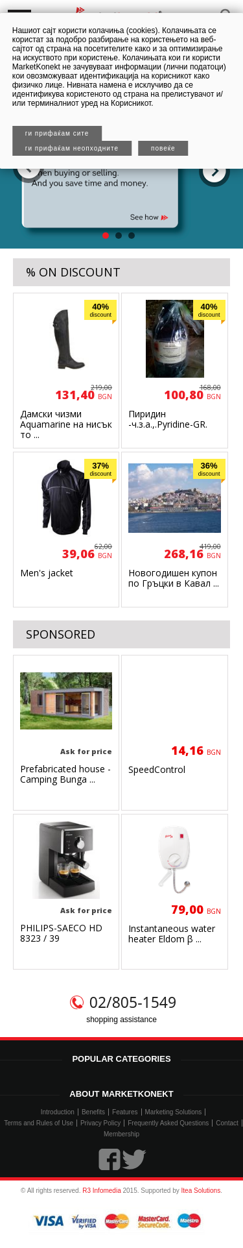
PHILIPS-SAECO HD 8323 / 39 (61, 933)
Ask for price (86, 751)
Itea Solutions (201, 1190)
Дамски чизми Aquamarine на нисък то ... (66, 424)
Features (124, 1112)
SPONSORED (60, 634)
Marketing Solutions (173, 1112)
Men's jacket (46, 573)
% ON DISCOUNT (73, 272)
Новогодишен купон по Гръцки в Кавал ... (173, 578)
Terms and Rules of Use (38, 1123)
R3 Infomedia (101, 1190)
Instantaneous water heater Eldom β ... (171, 933)
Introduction (58, 1112)
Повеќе (163, 148)
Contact (227, 1123)
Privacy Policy (100, 1123)
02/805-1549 (132, 1002)
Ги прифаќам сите (57, 133)
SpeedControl (156, 769)
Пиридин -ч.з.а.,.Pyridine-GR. (167, 419)
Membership (121, 1134)
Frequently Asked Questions (168, 1123)
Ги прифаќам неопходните (72, 148)
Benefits (93, 1112)
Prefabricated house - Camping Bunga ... (65, 774)
